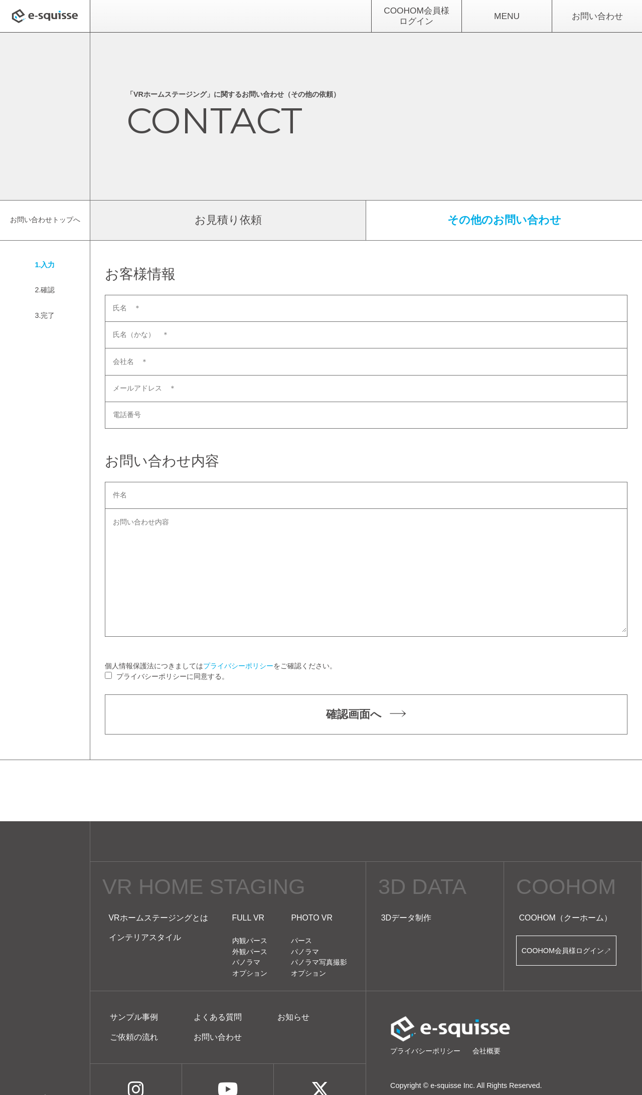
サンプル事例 (134, 1017)
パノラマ (246, 962)
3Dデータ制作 (406, 918)
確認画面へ (366, 714)
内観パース (249, 941)
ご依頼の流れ (134, 1037)
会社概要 (486, 1051)
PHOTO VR (311, 918)
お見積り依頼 (228, 220)
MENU (507, 16)
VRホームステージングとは (158, 918)
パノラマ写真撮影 (319, 962)
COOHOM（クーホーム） (565, 918)
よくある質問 (218, 1017)
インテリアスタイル (145, 937)
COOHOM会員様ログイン (416, 16)
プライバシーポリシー (238, 666)
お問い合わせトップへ (45, 220)
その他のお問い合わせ (504, 220)
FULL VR (248, 918)
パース (301, 941)
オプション (249, 973)
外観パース (249, 952)
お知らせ (293, 1017)
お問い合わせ (597, 16)
